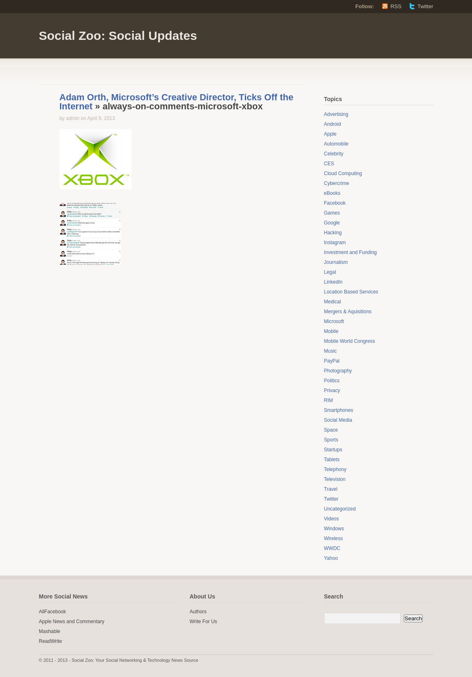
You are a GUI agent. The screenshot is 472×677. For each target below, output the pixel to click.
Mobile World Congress (349, 341)
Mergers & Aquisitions (348, 311)
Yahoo (331, 558)
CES (329, 163)
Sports (331, 440)
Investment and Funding (350, 252)
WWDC (332, 548)
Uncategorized (340, 509)
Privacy (332, 390)
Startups (333, 450)
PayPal (332, 361)
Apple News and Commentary (71, 621)
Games (332, 213)
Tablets (332, 459)
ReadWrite (50, 641)
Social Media (338, 420)
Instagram (335, 242)
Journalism (336, 262)
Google (332, 223)
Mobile (331, 331)
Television (335, 479)
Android (332, 124)
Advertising (336, 114)
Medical (332, 302)
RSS (395, 6)
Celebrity (333, 154)
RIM (328, 400)
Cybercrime (336, 183)
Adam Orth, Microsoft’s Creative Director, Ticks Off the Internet (177, 101)
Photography (338, 371)
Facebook (335, 203)
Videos (331, 519)
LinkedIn (333, 282)
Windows (334, 528)
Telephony (335, 469)
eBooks (332, 193)
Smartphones (338, 410)
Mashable (49, 631)
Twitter (425, 6)
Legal (330, 272)
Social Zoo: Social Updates (118, 35)
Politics (332, 381)
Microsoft (334, 321)
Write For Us (203, 621)
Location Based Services (351, 292)
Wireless (333, 538)
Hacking (333, 233)
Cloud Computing (343, 173)
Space (331, 430)
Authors (198, 612)
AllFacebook (52, 612)
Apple (330, 134)
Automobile (336, 144)
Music (330, 351)
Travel (331, 489)
